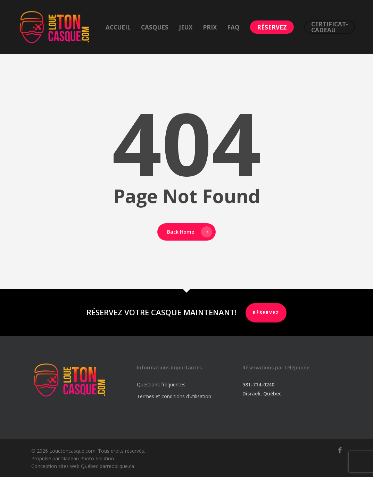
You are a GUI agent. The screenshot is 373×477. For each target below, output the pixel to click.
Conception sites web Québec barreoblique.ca (82, 466)
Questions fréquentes (161, 384)
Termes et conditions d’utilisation (174, 396)
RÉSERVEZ (266, 313)
